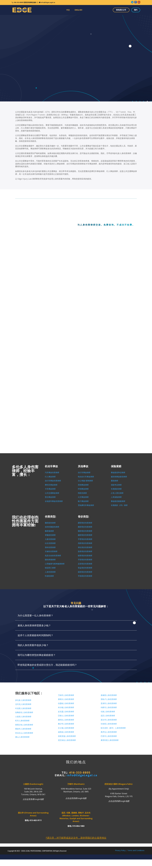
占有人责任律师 (117, 493)
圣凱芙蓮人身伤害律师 (67, 736)
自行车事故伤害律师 (53, 481)
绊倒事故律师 (83, 489)
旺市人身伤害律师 (22, 721)
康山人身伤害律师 (22, 737)
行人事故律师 (50, 477)
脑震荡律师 (49, 531)
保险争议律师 (116, 485)
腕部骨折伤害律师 (85, 527)
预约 (135, 10)
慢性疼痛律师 (50, 560)
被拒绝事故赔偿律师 (119, 477)
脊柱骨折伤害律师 (85, 547)
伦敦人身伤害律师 (108, 712)
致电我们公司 (121, 10)
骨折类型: (83, 516)
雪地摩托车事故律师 (86, 505)
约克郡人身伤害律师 (23, 708)
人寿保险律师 (116, 497)
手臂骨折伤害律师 (85, 539)
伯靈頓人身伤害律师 (66, 703)
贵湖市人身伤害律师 (109, 703)
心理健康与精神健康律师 (54, 564)
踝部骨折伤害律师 (85, 523)
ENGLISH (78, 10)
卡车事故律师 (50, 489)
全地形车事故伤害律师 (54, 501)
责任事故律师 (50, 497)
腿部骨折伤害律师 (85, 535)
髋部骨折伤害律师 (85, 531)
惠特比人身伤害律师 (66, 720)
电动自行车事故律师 (86, 477)
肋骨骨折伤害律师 (85, 551)
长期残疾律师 (116, 489)
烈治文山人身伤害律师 (24, 733)
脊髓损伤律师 (50, 535)
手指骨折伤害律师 (85, 576)
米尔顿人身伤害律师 (66, 707)
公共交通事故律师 (52, 493)
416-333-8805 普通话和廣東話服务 (25, 2)
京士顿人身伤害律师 (66, 728)
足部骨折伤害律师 (85, 564)
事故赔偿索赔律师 (118, 501)
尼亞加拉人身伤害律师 (67, 740)
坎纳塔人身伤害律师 (109, 724)
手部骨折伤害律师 (85, 560)
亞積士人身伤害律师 (66, 716)
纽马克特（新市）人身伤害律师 (113, 728)
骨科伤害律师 (50, 547)
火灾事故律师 (83, 497)
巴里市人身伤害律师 (109, 736)
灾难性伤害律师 (51, 551)
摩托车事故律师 (51, 485)
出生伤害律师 (50, 543)
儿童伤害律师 (50, 539)
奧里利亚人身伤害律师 (110, 740)
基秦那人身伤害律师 (109, 695)
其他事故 (83, 466)
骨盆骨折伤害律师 (85, 568)
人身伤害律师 (50, 572)
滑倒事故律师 (83, 485)
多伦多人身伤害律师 (23, 700)
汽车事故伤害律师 (52, 473)
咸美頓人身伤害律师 (66, 732)
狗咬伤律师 (82, 493)
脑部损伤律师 (50, 523)
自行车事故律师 (84, 473)
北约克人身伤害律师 (23, 704)
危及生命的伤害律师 (53, 556)
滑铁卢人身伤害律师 (109, 699)
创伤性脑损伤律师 (52, 527)
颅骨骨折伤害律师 (85, 543)
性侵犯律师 (49, 576)
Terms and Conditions (135, 850)
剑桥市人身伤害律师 (109, 707)
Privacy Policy (120, 850)
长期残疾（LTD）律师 (119, 505)
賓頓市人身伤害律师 (23, 729)
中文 (68, 10)
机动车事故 (51, 466)
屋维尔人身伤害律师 (66, 699)
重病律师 (114, 481)
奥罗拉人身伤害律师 (109, 732)
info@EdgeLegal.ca (48, 2)
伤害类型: (50, 516)
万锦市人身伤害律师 (66, 695)
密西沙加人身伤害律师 (24, 725)
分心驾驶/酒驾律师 (85, 481)
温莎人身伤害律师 (108, 716)
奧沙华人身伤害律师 (66, 724)
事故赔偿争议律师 (118, 473)
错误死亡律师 (50, 568)
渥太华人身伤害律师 (109, 720)
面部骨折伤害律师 (85, 572)
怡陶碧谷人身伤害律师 (24, 712)
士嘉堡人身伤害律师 (23, 717)
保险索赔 (116, 466)
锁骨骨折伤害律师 (85, 556)
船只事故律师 (83, 501)
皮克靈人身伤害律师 (66, 712)
